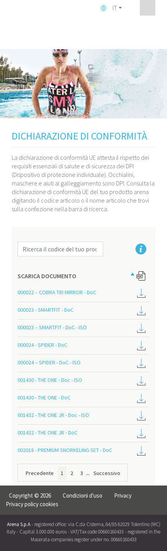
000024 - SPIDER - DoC (42, 344)
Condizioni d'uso (82, 495)
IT (115, 8)
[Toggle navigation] (147, 8)
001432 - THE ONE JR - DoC (47, 432)
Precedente (40, 473)
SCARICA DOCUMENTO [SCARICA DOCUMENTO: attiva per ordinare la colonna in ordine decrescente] (47, 276)
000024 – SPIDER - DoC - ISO (49, 362)
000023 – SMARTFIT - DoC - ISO (52, 327)
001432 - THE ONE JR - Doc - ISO (53, 415)
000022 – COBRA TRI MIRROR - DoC (57, 292)
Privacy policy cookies (32, 504)
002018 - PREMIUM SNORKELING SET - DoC (65, 450)
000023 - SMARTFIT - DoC (46, 309)
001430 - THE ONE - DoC (44, 397)
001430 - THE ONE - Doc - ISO (50, 379)
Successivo (106, 473)
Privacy (123, 495)
